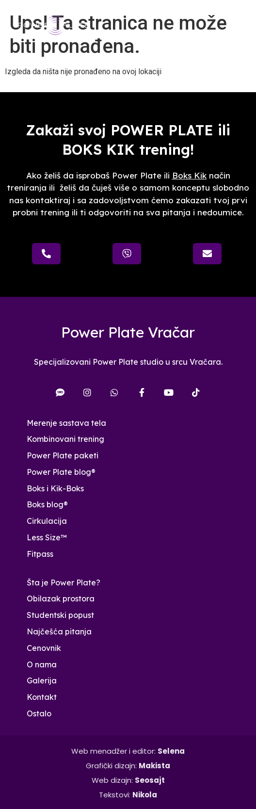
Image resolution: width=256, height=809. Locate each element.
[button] (238, 25)
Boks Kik (189, 175)
